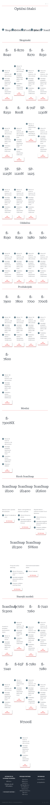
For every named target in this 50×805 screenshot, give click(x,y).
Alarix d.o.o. (25, 779)
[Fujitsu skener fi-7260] (31, 618)
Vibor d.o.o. (25, 794)
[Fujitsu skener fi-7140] (43, 613)
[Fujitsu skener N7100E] (25, 729)
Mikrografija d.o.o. (25, 785)
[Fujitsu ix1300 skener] (17, 554)
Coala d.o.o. (25, 783)
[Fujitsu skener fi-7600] (7, 366)
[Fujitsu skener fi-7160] (19, 613)
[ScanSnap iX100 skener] (9, 498)
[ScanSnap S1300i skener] (7, 618)
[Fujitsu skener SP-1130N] (43, 119)
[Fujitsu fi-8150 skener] (43, 61)
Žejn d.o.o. (25, 792)
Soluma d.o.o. (25, 789)
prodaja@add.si (41, 782)
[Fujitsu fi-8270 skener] (31, 61)
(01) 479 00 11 (41, 779)
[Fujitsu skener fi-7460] (43, 244)
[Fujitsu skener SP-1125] (7, 180)
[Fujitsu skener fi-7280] (43, 675)
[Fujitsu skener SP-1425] (31, 180)
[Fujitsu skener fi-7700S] (43, 308)
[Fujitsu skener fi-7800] (19, 308)
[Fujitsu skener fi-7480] (31, 244)
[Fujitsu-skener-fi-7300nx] (7, 430)
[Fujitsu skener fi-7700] (31, 308)
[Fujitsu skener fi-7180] (31, 671)
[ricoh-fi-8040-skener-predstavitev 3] (7, 61)
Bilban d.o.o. (25, 781)
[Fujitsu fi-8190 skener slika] (7, 244)
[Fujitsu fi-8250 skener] (7, 119)
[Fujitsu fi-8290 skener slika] (19, 244)
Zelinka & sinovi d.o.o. (25, 790)
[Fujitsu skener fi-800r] (19, 119)
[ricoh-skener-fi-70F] (31, 114)
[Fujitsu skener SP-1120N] (19, 180)
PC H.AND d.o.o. (25, 787)
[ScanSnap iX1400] (25, 498)
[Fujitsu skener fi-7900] (7, 308)
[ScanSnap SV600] (33, 554)
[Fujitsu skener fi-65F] (19, 671)
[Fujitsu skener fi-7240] (7, 675)
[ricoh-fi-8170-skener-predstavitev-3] (19, 57)
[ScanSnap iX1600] (41, 498)
